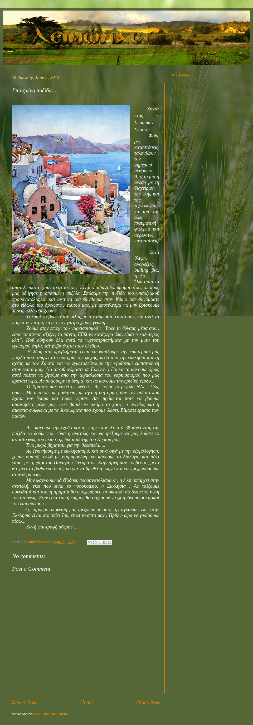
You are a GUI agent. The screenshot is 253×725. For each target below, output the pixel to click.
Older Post (147, 702)
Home (86, 702)
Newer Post (24, 702)
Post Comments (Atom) (50, 714)
